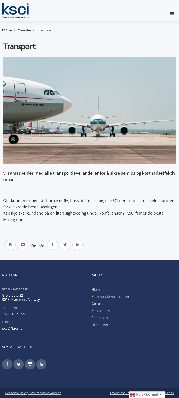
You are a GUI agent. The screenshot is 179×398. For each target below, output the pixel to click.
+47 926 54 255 (13, 314)
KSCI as (7, 30)
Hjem (96, 290)
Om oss (97, 304)
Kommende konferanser (111, 297)
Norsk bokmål (144, 394)
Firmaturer (100, 325)
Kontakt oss (101, 311)
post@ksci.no (12, 328)
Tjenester (24, 30)
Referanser (100, 318)
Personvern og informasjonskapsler (33, 393)
